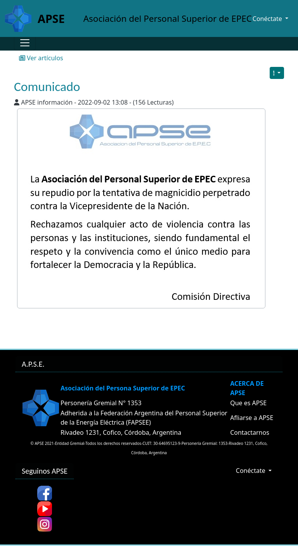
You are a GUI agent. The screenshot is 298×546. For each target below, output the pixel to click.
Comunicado (47, 86)
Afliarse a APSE (251, 417)
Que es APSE (248, 403)
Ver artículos (41, 58)
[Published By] (16, 102)
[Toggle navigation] (25, 43)
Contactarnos (249, 432)
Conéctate (251, 470)
